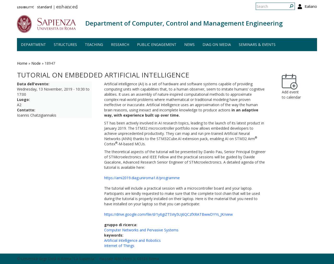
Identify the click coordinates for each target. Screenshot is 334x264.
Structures (65, 44)
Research (120, 44)
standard (44, 6)
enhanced (67, 7)
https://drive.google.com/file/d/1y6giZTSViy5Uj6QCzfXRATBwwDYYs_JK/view (168, 214)
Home (22, 63)
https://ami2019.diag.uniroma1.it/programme (142, 177)
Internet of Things (119, 245)
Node (36, 63)
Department (33, 44)
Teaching (94, 44)
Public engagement (156, 44)
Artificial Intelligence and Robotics (132, 240)
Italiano (311, 6)
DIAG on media (216, 44)
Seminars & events (257, 44)
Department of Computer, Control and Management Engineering (184, 23)
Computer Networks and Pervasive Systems (141, 229)
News (189, 44)
